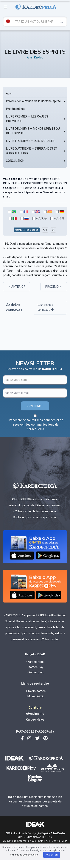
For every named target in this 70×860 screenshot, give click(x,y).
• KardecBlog (35, 672)
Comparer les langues (26, 230)
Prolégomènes (15, 109)
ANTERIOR (16, 286)
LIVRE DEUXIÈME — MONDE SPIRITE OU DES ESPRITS (33, 131)
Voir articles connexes (46, 307)
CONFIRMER (35, 406)
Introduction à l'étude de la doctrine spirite (33, 101)
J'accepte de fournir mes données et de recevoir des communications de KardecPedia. (35, 424)
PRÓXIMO (53, 286)
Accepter (52, 854)
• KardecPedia (35, 662)
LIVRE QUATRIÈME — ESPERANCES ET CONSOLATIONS (31, 151)
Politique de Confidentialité (24, 854)
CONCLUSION (15, 160)
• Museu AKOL (35, 696)
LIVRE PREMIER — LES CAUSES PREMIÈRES (27, 119)
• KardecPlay (35, 667)
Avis (9, 93)
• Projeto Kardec (35, 691)
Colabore (35, 707)
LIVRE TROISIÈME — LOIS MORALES (30, 141)
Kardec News (35, 719)
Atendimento (35, 713)
